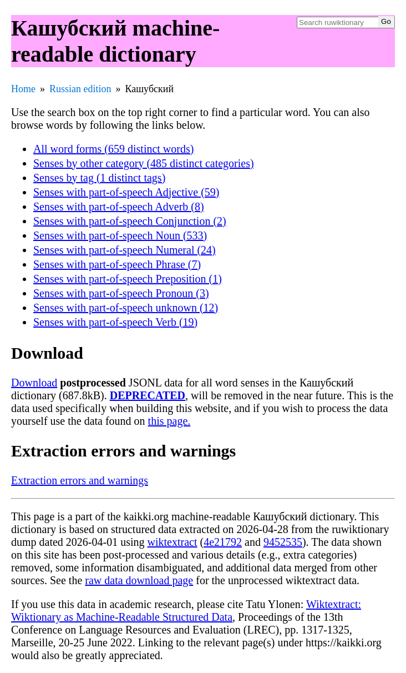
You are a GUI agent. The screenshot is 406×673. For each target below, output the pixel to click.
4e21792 (223, 542)
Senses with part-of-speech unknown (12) (125, 308)
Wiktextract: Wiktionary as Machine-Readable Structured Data (186, 610)
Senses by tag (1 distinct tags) (99, 178)
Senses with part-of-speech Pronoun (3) (121, 293)
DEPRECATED (147, 395)
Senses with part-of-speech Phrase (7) (117, 264)
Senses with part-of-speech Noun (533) (120, 235)
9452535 (282, 542)
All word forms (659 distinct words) (113, 149)
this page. (169, 421)
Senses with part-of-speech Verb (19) (115, 322)
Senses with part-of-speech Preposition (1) (127, 279)
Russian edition (80, 88)
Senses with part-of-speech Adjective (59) (126, 192)
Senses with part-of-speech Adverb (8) (118, 206)
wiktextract (172, 542)
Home (23, 88)
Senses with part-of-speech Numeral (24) (124, 250)
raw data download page (139, 580)
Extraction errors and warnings (79, 480)
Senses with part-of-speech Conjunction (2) (129, 221)
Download (34, 382)
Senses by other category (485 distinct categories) (143, 163)
